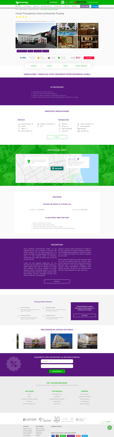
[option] (30, 342)
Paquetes (38, 435)
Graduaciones (39, 432)
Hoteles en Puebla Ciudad (33, 9)
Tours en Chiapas (27, 435)
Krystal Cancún (57, 403)
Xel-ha (29, 396)
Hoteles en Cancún (27, 428)
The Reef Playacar (85, 401)
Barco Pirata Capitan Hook (29, 403)
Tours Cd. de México (27, 432)
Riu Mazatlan (57, 396)
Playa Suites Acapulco (85, 403)
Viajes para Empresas (40, 430)
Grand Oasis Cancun (57, 394)
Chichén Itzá (29, 401)
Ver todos (57, 137)
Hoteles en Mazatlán (27, 430)
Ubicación (49, 66)
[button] (47, 6)
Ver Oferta (89, 57)
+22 (95, 42)
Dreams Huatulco (85, 394)
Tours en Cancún (27, 433)
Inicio (17, 9)
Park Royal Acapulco (84, 399)
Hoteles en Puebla (23, 9)
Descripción (33, 66)
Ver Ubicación (52, 21)
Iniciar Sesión (82, 2)
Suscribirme (57, 371)
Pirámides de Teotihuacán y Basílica (29, 399)
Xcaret (29, 394)
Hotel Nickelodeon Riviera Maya (57, 399)
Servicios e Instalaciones (81, 66)
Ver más (57, 281)
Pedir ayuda (84, 315)
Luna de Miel (38, 433)
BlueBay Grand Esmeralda (85, 396)
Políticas (65, 66)
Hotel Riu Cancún (57, 401)
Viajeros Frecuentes (40, 428)
